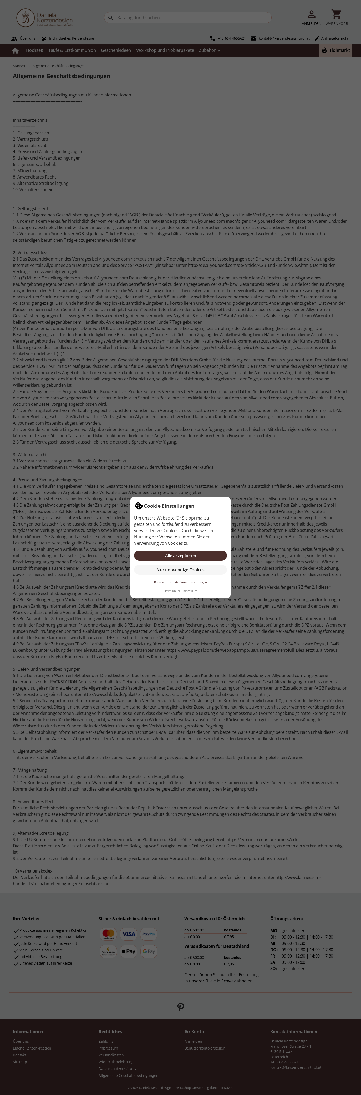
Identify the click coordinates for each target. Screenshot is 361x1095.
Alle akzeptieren (180, 555)
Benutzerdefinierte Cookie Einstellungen (180, 582)
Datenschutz (172, 591)
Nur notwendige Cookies (180, 570)
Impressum (189, 591)
